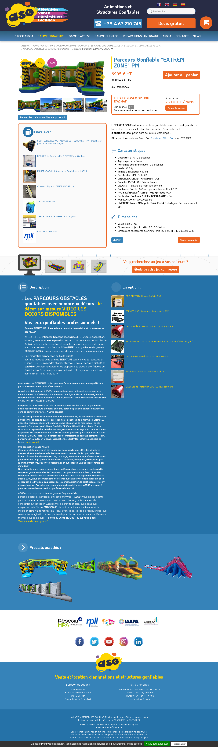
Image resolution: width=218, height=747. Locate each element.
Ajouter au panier (181, 75)
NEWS (197, 36)
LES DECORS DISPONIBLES (55, 311)
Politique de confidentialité (109, 727)
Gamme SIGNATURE (51, 36)
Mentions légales (130, 724)
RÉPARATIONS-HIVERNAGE (141, 36)
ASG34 (167, 36)
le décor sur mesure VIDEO (63, 306)
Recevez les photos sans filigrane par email (42, 117)
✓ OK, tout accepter (156, 743)
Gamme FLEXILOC (106, 36)
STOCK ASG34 (24, 36)
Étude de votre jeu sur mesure (155, 269)
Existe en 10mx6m (162, 138)
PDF (117, 239)
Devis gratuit (171, 23)
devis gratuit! (33, 442)
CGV (131, 107)
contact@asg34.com (140, 699)
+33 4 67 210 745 (122, 23)
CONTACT (182, 36)
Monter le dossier (176, 107)
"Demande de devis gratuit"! (33, 521)
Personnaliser (179, 744)
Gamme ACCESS (79, 36)
